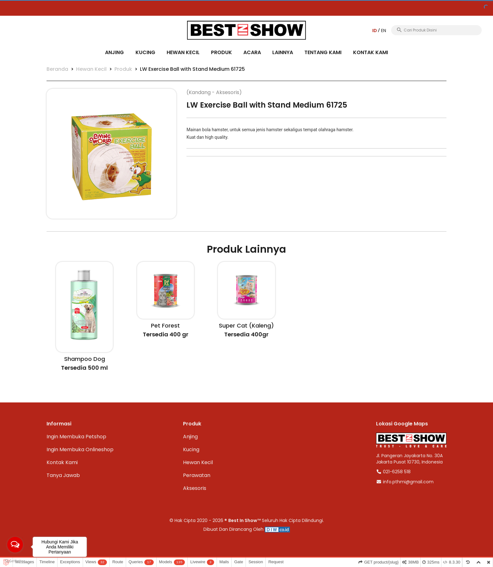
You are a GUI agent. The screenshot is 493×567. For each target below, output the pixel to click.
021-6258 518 (393, 472)
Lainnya (282, 52)
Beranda (57, 69)
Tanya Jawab (63, 475)
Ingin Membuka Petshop (76, 436)
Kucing (145, 52)
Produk (221, 52)
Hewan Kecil (183, 52)
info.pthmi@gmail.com (405, 482)
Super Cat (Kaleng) (246, 325)
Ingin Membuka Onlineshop (80, 449)
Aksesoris (194, 488)
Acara (252, 52)
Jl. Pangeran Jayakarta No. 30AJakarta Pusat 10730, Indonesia (409, 458)
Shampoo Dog (84, 359)
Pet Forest (165, 325)
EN (383, 30)
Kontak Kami (370, 52)
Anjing (114, 52)
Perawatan (196, 475)
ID (375, 30)
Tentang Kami (322, 52)
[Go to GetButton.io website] (15, 561)
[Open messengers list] (15, 545)
